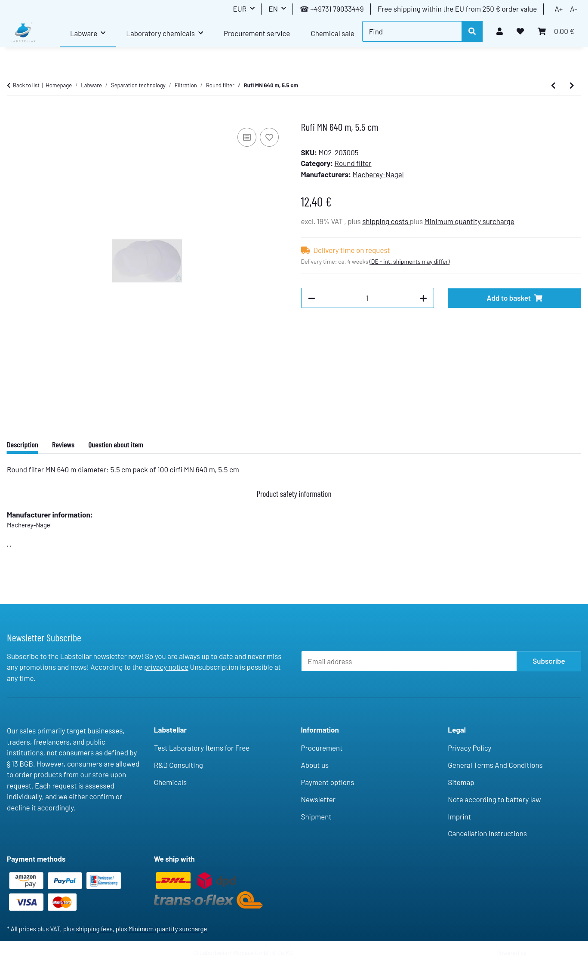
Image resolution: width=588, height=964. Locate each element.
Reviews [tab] (63, 444)
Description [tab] (22, 444)
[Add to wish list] (269, 137)
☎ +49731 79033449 (332, 8)
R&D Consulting (178, 765)
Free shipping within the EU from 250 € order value (457, 8)
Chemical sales (334, 33)
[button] (499, 31)
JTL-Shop (541, 952)
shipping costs (385, 221)
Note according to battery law (494, 799)
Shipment (316, 816)
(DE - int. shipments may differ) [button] (409, 261)
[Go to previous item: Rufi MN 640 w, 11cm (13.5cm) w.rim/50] (553, 85)
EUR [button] (239, 8)
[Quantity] (367, 298)
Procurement (322, 747)
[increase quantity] (423, 298)
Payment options (327, 782)
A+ (558, 8)
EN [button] (273, 8)
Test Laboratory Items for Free (202, 747)
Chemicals (170, 782)
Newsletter (318, 799)
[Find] (412, 31)
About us (315, 765)
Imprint (459, 816)
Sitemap (461, 782)
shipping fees (94, 929)
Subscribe (549, 660)
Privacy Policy (469, 747)
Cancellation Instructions (487, 833)
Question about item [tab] (115, 444)
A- (573, 8)
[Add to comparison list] (246, 137)
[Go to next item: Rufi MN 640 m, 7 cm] (572, 85)
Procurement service (257, 33)
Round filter (353, 163)
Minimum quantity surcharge (469, 221)
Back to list (26, 85)
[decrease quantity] (312, 298)
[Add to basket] (14, 116)
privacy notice (166, 666)
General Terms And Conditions (495, 765)
